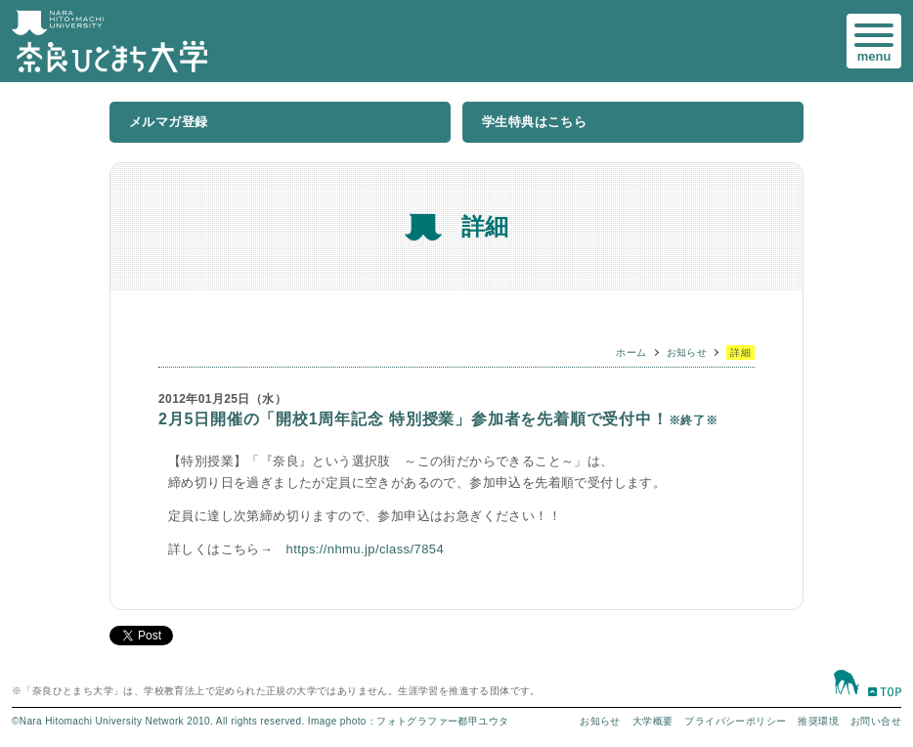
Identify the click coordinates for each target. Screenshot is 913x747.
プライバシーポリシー (735, 721)
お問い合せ (875, 721)
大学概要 (653, 721)
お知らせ (687, 352)
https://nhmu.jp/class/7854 (365, 549)
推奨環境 (818, 721)
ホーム (631, 352)
